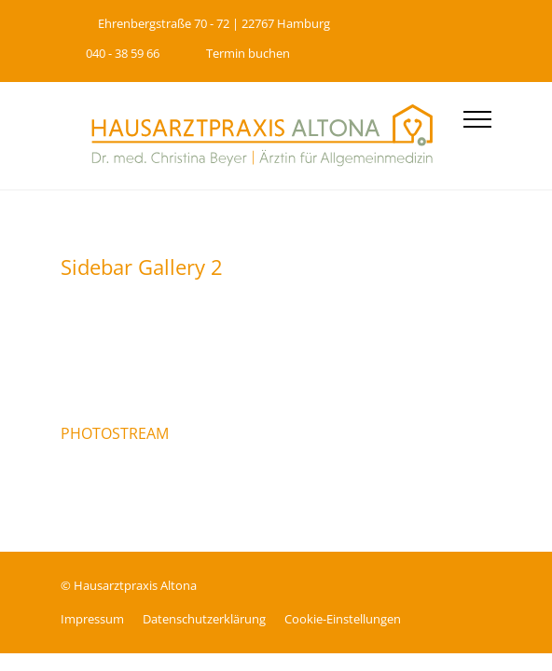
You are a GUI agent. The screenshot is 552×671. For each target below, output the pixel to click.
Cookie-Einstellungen (342, 618)
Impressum (92, 618)
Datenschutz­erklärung (204, 618)
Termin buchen (248, 53)
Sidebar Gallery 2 (142, 267)
